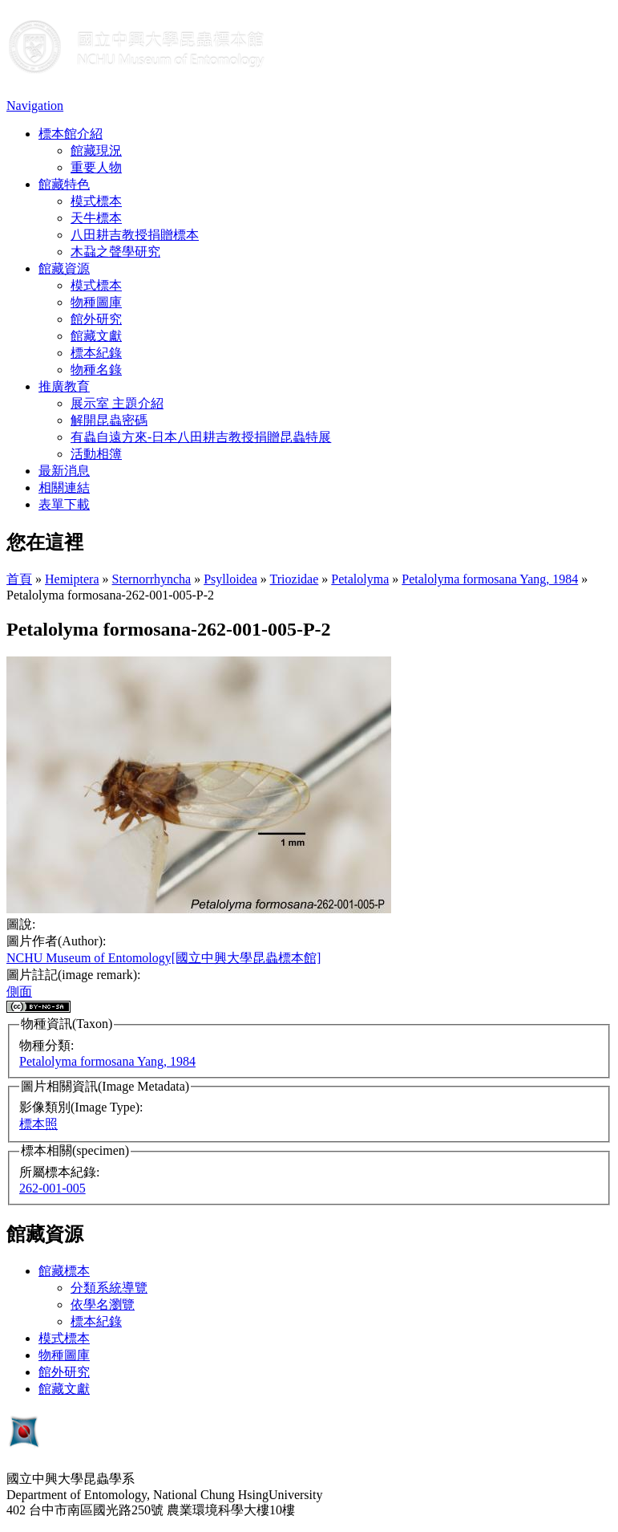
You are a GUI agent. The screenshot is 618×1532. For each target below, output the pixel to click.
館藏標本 (64, 1271)
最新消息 (64, 470)
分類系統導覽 (109, 1287)
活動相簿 (96, 454)
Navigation (34, 105)
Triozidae (294, 579)
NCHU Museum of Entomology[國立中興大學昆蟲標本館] (163, 958)
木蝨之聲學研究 (115, 251)
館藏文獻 (96, 336)
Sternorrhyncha (152, 579)
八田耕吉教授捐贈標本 (135, 235)
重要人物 (96, 167)
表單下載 (64, 504)
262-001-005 (52, 1188)
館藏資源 (64, 268)
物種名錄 (96, 369)
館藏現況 (96, 150)
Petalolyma (360, 579)
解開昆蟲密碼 (109, 420)
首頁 (19, 579)
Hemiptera (72, 579)
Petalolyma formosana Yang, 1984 (490, 579)
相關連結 (64, 487)
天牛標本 (96, 218)
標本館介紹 (70, 133)
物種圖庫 (96, 302)
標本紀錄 (96, 353)
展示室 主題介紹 (117, 403)
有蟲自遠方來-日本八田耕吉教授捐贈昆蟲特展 (201, 437)
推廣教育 (64, 386)
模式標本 (96, 201)
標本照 (38, 1124)
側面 (19, 991)
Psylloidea (230, 579)
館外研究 (96, 319)
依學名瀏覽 (103, 1304)
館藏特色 (64, 184)
